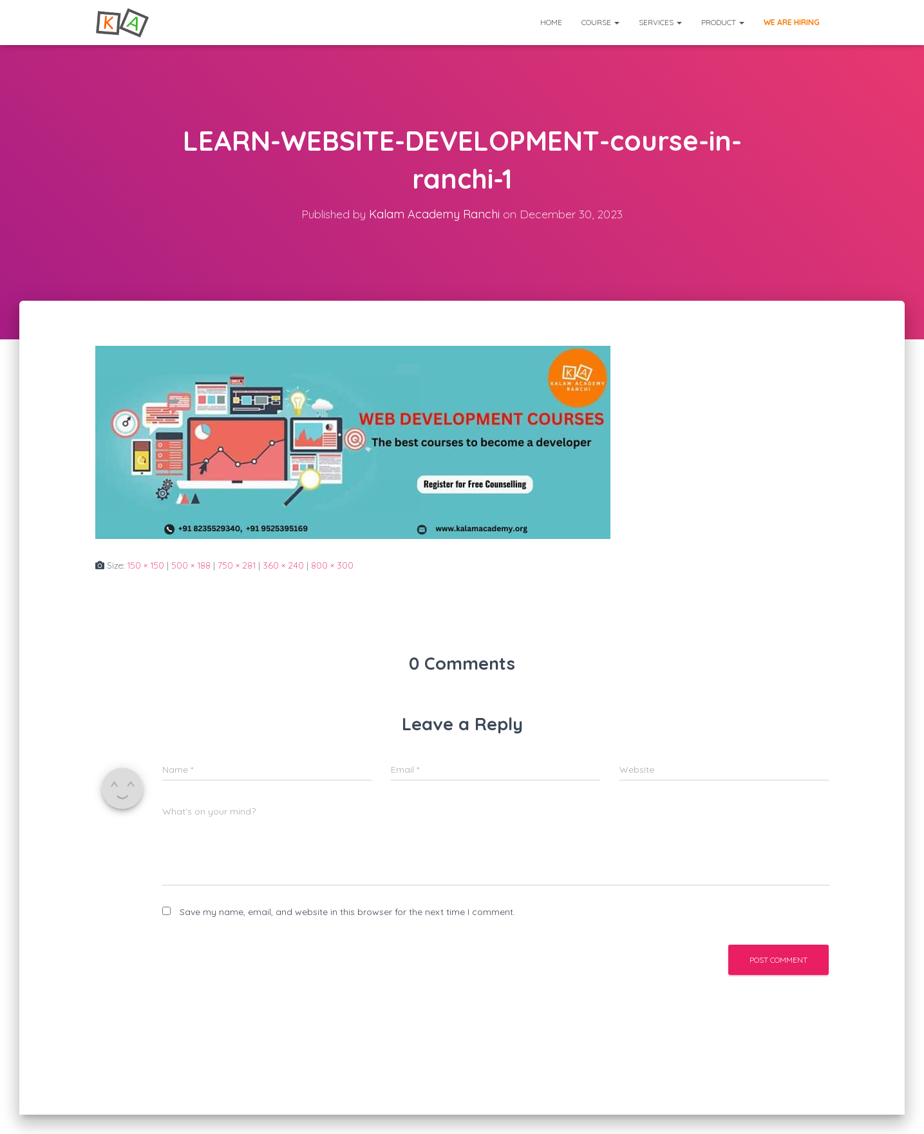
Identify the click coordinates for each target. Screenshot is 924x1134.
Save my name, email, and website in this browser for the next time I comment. (347, 912)
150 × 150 (145, 565)
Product (722, 22)
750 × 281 (237, 565)
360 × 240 (283, 565)
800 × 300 (332, 565)
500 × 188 (191, 565)
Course (600, 22)
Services (660, 22)
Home (551, 22)
